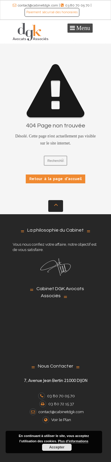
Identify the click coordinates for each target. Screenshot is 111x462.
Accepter (56, 447)
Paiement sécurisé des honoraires (52, 12)
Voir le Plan (56, 420)
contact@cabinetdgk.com (38, 5)
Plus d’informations (73, 441)
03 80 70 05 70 (77, 5)
